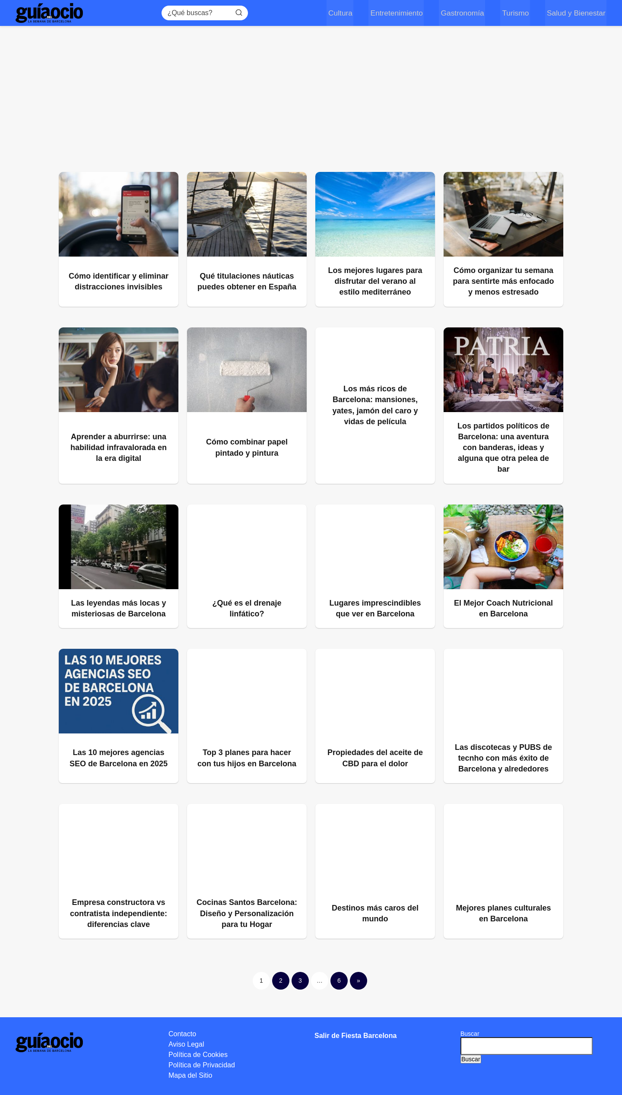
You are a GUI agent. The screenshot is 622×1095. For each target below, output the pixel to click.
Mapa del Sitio (190, 1075)
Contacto (182, 1034)
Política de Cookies (198, 1054)
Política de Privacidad (201, 1065)
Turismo (516, 13)
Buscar (469, 1033)
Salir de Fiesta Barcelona (355, 1035)
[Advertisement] (311, 102)
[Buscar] (242, 12)
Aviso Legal (186, 1044)
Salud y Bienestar (576, 13)
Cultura (345, 13)
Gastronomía (464, 13)
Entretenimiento (400, 13)
